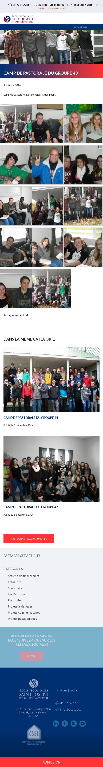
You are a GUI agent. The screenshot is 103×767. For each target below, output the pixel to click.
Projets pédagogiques (22, 619)
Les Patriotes (16, 594)
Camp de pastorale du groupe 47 (30, 507)
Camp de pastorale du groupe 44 (30, 418)
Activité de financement (23, 576)
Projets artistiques (20, 606)
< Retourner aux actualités (28, 538)
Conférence (15, 588)
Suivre (18, 656)
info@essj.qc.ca (70, 710)
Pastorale (14, 600)
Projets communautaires (24, 612)
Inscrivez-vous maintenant (51, 8)
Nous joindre (68, 690)
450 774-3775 (70, 703)
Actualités (14, 582)
